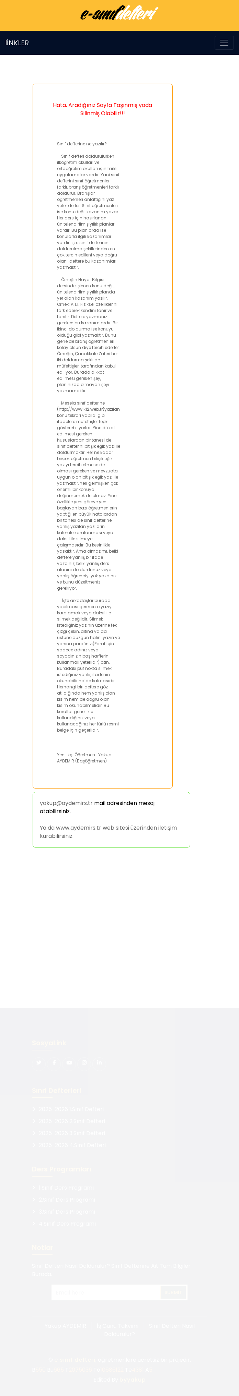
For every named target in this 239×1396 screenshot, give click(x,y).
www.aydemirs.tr (78, 828)
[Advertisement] (118, 929)
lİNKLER (17, 43)
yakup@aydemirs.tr (66, 803)
